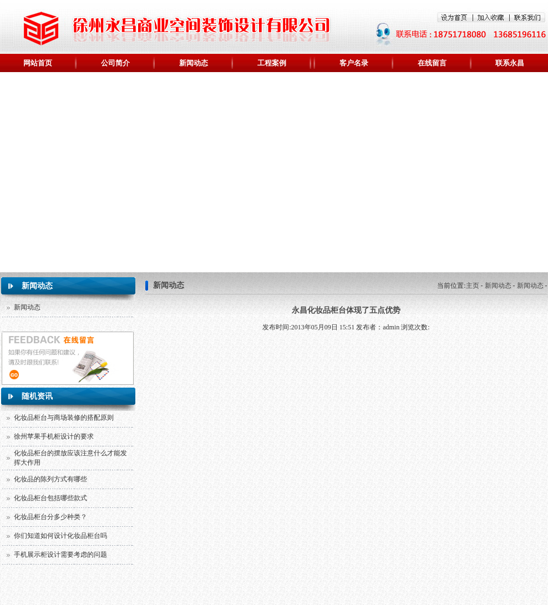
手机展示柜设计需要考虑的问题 (60, 554)
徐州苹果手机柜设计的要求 (54, 436)
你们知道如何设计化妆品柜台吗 (60, 536)
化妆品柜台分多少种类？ (50, 517)
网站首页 (37, 63)
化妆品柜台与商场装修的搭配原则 (64, 417)
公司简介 (115, 63)
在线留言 (432, 63)
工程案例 (271, 63)
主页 (472, 285)
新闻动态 (193, 63)
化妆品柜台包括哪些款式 (50, 498)
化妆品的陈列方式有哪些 (50, 479)
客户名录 (353, 63)
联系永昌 (509, 63)
